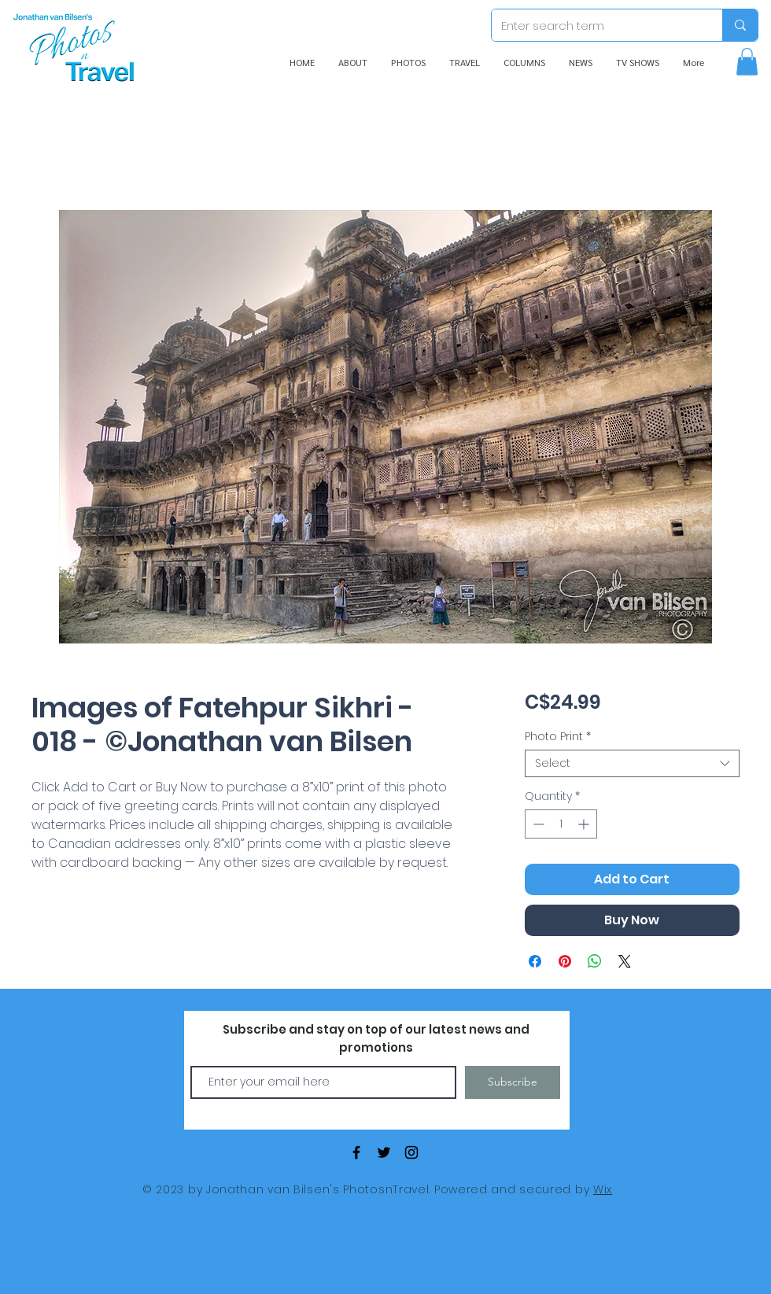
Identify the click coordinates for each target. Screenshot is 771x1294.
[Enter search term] (595, 25)
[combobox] (632, 763)
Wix (602, 1189)
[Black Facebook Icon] (356, 1152)
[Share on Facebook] (535, 961)
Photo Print (558, 736)
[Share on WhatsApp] (594, 961)
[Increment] (585, 824)
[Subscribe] (512, 1082)
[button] (747, 62)
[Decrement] (537, 824)
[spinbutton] (561, 824)
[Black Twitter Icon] (384, 1152)
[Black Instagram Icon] (411, 1152)
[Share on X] (624, 961)
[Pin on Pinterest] (564, 961)
